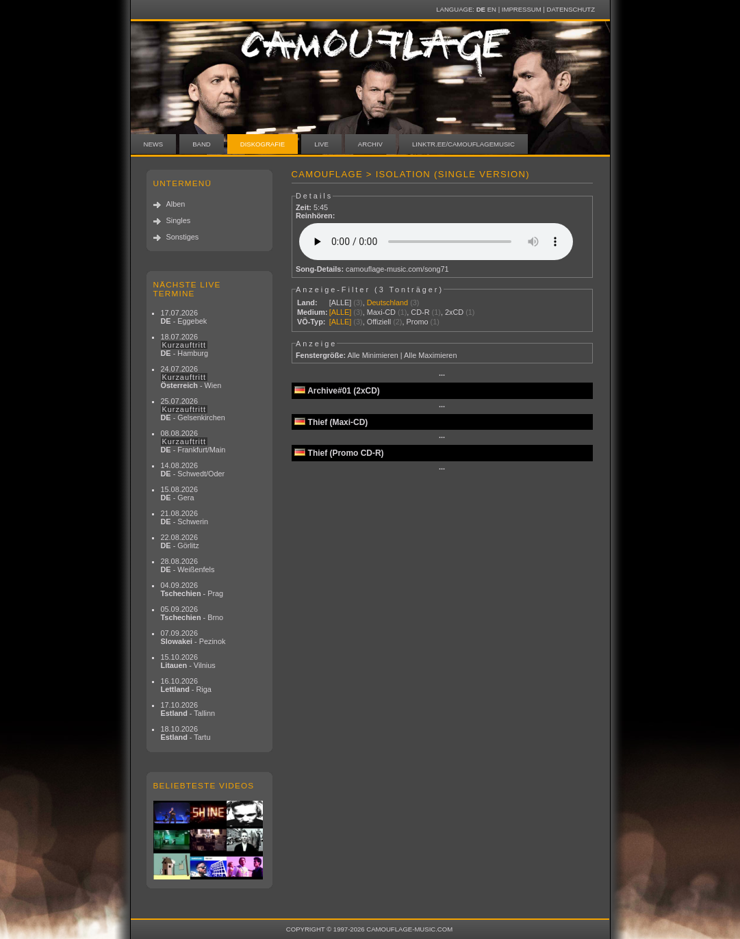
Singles (178, 220)
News (154, 144)
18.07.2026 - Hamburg (185, 345)
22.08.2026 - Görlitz (180, 541)
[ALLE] (340, 302)
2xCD (454, 312)
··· (442, 375)
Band (201, 144)
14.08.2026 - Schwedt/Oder (193, 469)
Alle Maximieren (430, 355)
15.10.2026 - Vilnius (188, 661)
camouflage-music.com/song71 (397, 269)
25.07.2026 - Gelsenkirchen (193, 409)
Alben (176, 204)
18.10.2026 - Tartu (186, 733)
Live (321, 144)
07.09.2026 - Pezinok (193, 637)
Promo (418, 322)
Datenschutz (571, 9)
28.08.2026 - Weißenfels (188, 565)
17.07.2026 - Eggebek (184, 317)
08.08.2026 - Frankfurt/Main (193, 441)
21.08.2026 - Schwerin (185, 517)
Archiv (370, 144)
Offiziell (379, 322)
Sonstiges (182, 237)
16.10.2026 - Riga (186, 685)
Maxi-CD (381, 312)
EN (491, 9)
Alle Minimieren (372, 355)
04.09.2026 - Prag (192, 589)
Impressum (521, 9)
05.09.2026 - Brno (192, 613)
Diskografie (262, 144)
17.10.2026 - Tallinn (188, 709)
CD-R (420, 312)
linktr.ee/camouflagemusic (463, 144)
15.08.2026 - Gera (179, 493)
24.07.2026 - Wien (191, 377)
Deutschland (387, 302)
